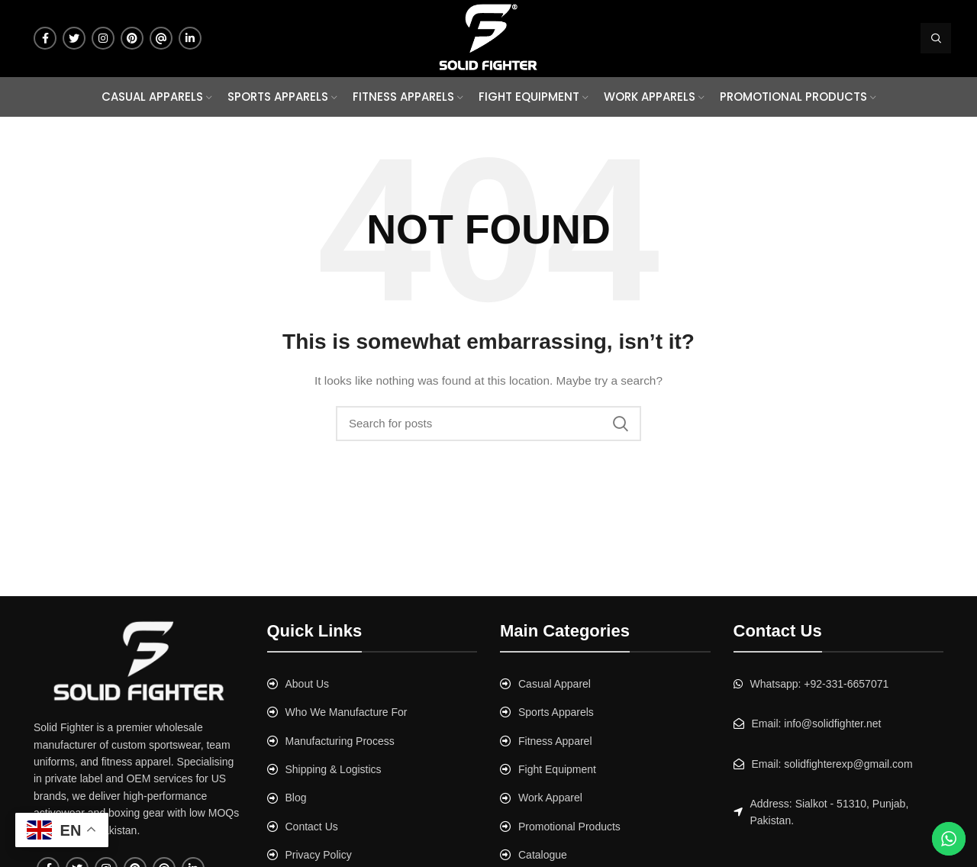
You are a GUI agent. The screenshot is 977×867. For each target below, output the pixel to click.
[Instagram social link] (103, 38)
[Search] (936, 38)
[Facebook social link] (45, 38)
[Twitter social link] (74, 38)
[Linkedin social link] (190, 38)
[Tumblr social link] (161, 38)
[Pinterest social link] (132, 38)
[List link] (372, 683)
